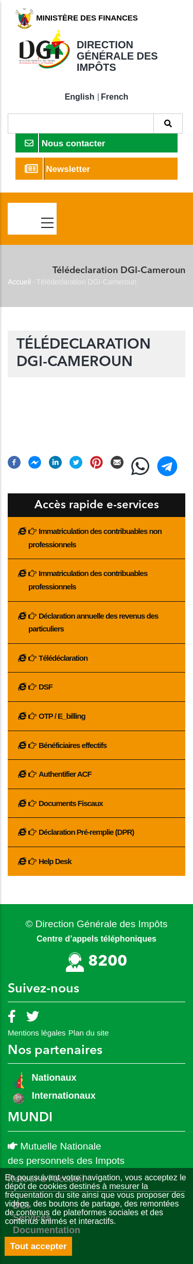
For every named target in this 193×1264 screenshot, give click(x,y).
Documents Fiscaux (71, 803)
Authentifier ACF (65, 774)
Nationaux (53, 1078)
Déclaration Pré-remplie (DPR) (86, 832)
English (80, 96)
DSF (45, 686)
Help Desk (55, 861)
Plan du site (88, 1032)
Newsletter (57, 169)
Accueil (19, 282)
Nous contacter (65, 142)
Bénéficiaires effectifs (73, 745)
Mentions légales (37, 1032)
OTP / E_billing (62, 716)
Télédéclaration (63, 658)
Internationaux (64, 1095)
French (114, 96)
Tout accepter (38, 1246)
